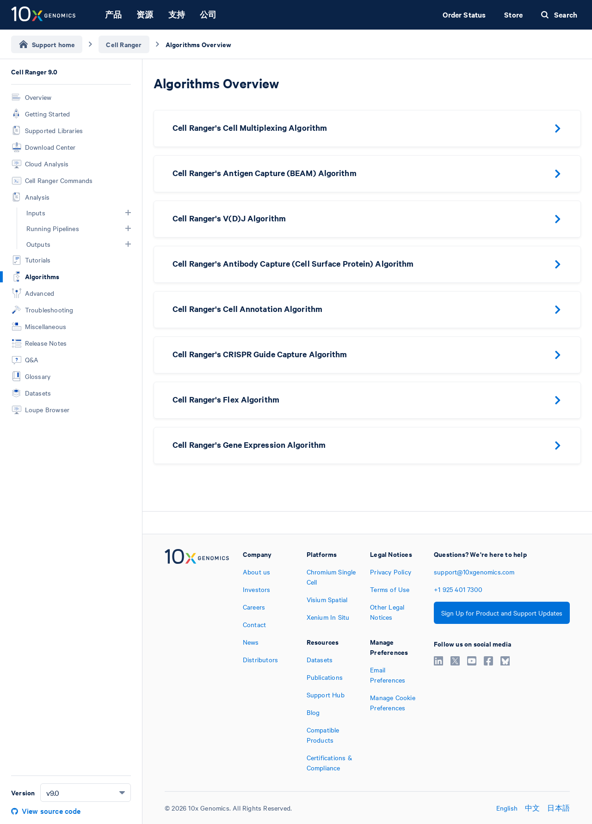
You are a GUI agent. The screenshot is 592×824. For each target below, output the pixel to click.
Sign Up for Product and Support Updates (501, 612)
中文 (532, 807)
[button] (128, 212)
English (507, 807)
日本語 (558, 807)
